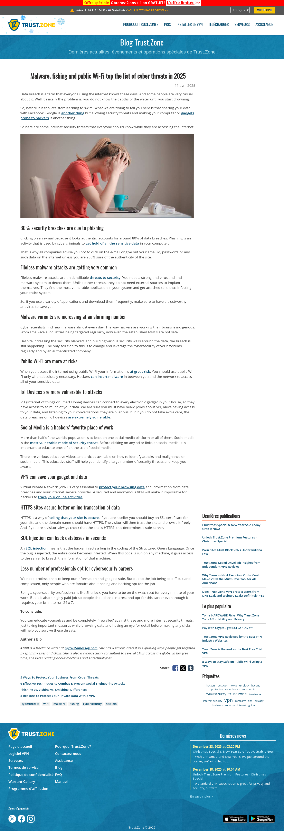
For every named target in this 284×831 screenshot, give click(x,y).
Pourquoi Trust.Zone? (140, 25)
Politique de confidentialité (31, 774)
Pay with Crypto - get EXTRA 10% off (227, 628)
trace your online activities (60, 497)
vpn (228, 699)
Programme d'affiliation (28, 788)
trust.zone (237, 693)
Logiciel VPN (18, 753)
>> (183, 2)
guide (251, 705)
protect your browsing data (122, 487)
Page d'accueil (20, 746)
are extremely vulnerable (89, 417)
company (240, 701)
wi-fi (46, 704)
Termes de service (23, 767)
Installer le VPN (190, 25)
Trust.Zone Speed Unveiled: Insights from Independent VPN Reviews (231, 564)
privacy (259, 701)
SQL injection (37, 548)
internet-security (212, 701)
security (230, 705)
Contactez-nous (68, 753)
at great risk (140, 371)
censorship (249, 689)
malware (59, 704)
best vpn (222, 685)
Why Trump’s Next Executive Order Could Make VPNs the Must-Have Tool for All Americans (231, 579)
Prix (167, 25)
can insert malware (107, 376)
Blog (59, 767)
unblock (244, 685)
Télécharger (218, 25)
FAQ (58, 774)
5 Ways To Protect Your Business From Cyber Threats (59, 677)
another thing (72, 113)
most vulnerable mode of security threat (64, 442)
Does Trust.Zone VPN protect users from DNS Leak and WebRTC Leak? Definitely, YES (233, 593)
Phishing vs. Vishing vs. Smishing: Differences (53, 690)
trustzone (255, 694)
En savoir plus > (201, 796)
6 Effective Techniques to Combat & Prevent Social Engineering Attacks (72, 683)
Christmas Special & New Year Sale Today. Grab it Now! (233, 751)
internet (241, 705)
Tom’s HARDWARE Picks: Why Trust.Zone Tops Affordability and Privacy (230, 617)
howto (233, 685)
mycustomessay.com (81, 648)
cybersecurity (92, 704)
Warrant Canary (21, 781)
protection (217, 689)
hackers (111, 704)
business (217, 705)
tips (250, 701)
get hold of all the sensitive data (112, 243)
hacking (255, 685)
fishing (74, 704)
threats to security (105, 277)
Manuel (61, 781)
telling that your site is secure (74, 517)
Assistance (264, 25)
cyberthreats (30, 704)
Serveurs (242, 25)
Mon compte (264, 10)
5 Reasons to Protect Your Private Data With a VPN (57, 696)
